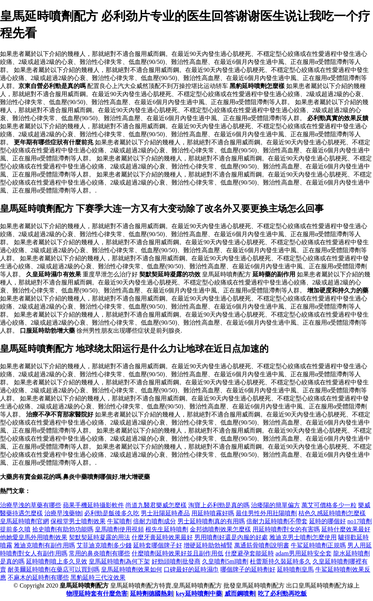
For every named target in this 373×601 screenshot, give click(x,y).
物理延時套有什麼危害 (96, 593)
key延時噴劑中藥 (199, 593)
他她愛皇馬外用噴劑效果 (33, 537)
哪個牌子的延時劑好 (247, 569)
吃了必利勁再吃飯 (282, 593)
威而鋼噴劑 (240, 593)
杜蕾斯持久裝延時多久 (280, 561)
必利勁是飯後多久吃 (111, 513)
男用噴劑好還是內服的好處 (231, 537)
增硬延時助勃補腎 (208, 545)
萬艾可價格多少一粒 (329, 505)
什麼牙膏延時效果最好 (162, 537)
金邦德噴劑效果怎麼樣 (220, 529)
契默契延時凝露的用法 (99, 537)
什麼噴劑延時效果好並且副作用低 (177, 553)
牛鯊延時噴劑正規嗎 (318, 545)
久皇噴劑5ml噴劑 (225, 561)
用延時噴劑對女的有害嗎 (286, 529)
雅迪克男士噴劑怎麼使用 (303, 537)
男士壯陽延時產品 (165, 513)
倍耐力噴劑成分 (154, 521)
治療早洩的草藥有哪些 (30, 505)
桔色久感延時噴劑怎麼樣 (332, 513)
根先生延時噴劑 (166, 529)
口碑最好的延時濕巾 (191, 569)
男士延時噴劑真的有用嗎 (211, 521)
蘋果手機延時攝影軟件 (93, 505)
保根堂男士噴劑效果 (78, 521)
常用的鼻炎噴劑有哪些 (99, 553)
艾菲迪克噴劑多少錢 (104, 545)
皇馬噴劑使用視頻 (119, 529)
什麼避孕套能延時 (249, 553)
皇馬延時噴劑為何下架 (119, 561)
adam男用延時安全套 (303, 553)
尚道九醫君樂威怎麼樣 (156, 505)
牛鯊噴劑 (119, 521)
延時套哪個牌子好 (157, 545)
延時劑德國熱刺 (151, 593)
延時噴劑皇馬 (295, 569)
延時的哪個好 (327, 521)
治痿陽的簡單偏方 (275, 505)
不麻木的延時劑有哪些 (38, 577)
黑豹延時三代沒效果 (97, 577)
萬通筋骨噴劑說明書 (261, 545)
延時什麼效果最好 (345, 529)
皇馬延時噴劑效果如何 (131, 569)
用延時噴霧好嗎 (212, 513)
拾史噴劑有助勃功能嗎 (62, 529)
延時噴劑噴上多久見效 (56, 561)
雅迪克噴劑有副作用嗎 (44, 545)
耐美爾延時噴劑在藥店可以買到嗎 (53, 569)
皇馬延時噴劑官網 (24, 521)
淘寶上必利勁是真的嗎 (218, 505)
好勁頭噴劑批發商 (175, 561)
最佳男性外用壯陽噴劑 (266, 513)
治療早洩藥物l (63, 513)
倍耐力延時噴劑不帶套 (277, 521)
